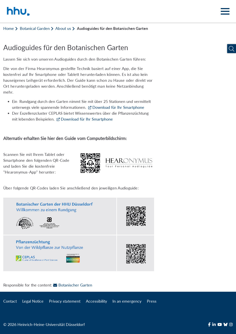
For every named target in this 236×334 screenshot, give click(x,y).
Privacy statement (64, 301)
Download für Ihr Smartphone (118, 107)
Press (151, 301)
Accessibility (96, 301)
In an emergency (126, 301)
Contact (10, 301)
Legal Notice (33, 301)
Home (8, 28)
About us (63, 28)
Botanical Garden (35, 28)
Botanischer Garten (72, 285)
